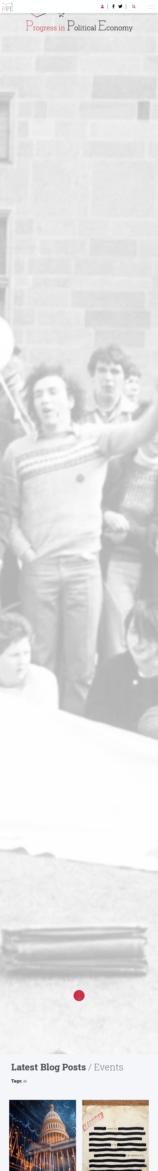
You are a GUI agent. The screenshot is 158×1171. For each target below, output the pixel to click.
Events (108, 1067)
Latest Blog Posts (48, 1067)
